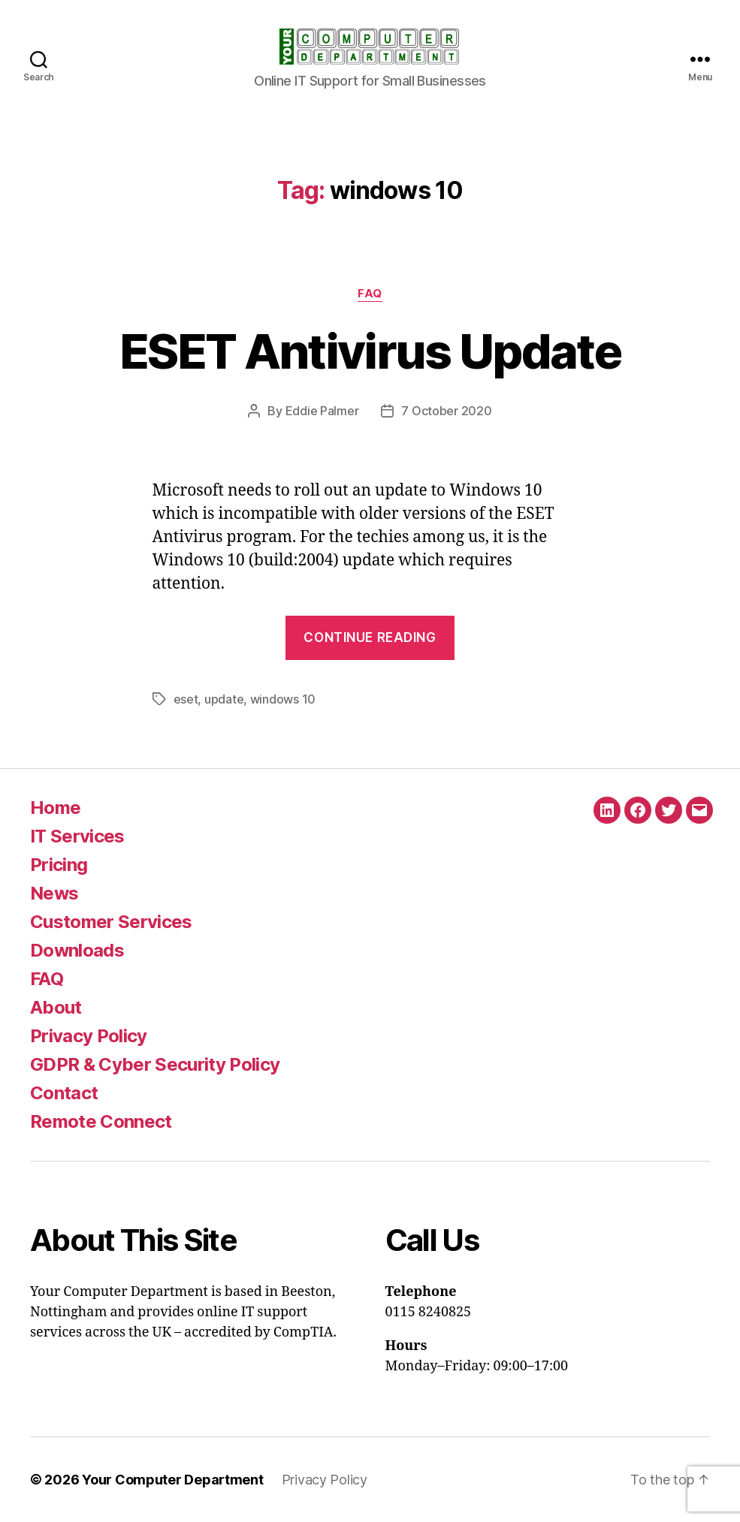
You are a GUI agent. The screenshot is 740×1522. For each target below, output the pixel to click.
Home (55, 807)
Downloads (77, 950)
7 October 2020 (446, 410)
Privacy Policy (88, 1036)
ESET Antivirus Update (370, 351)
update (223, 699)
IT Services (77, 836)
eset (186, 699)
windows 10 (283, 699)
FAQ (370, 293)
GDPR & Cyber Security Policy (154, 1064)
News (54, 893)
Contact (64, 1093)
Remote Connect (101, 1121)
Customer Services (111, 922)
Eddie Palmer (322, 410)
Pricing (58, 865)
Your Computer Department (173, 1479)
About (56, 1007)
